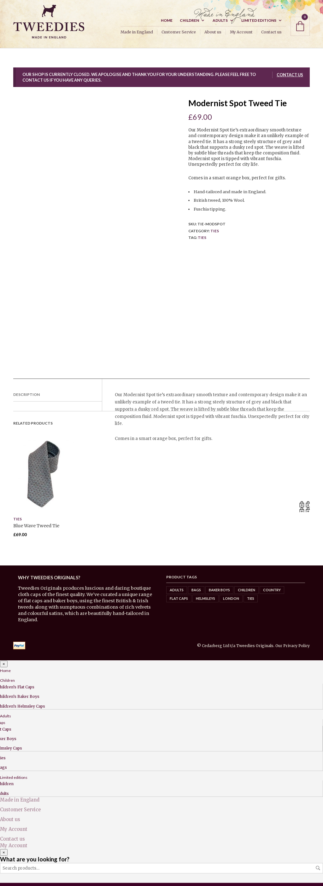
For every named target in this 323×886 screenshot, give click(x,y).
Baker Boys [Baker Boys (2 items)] (219, 593)
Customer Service (179, 35)
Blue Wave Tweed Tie (36, 529)
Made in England (136, 35)
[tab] (57, 398)
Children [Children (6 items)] (246, 593)
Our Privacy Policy (292, 648)
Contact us (271, 35)
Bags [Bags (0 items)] (196, 593)
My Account (241, 35)
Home (167, 23)
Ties (214, 234)
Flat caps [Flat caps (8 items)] (179, 601)
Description (26, 397)
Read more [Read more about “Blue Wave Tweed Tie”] (304, 509)
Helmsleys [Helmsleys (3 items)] (205, 601)
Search (317, 871)
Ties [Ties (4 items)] (250, 601)
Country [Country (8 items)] (272, 593)
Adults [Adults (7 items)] (177, 593)
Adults (220, 23)
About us (212, 35)
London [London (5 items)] (231, 601)
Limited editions (258, 23)
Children (189, 23)
